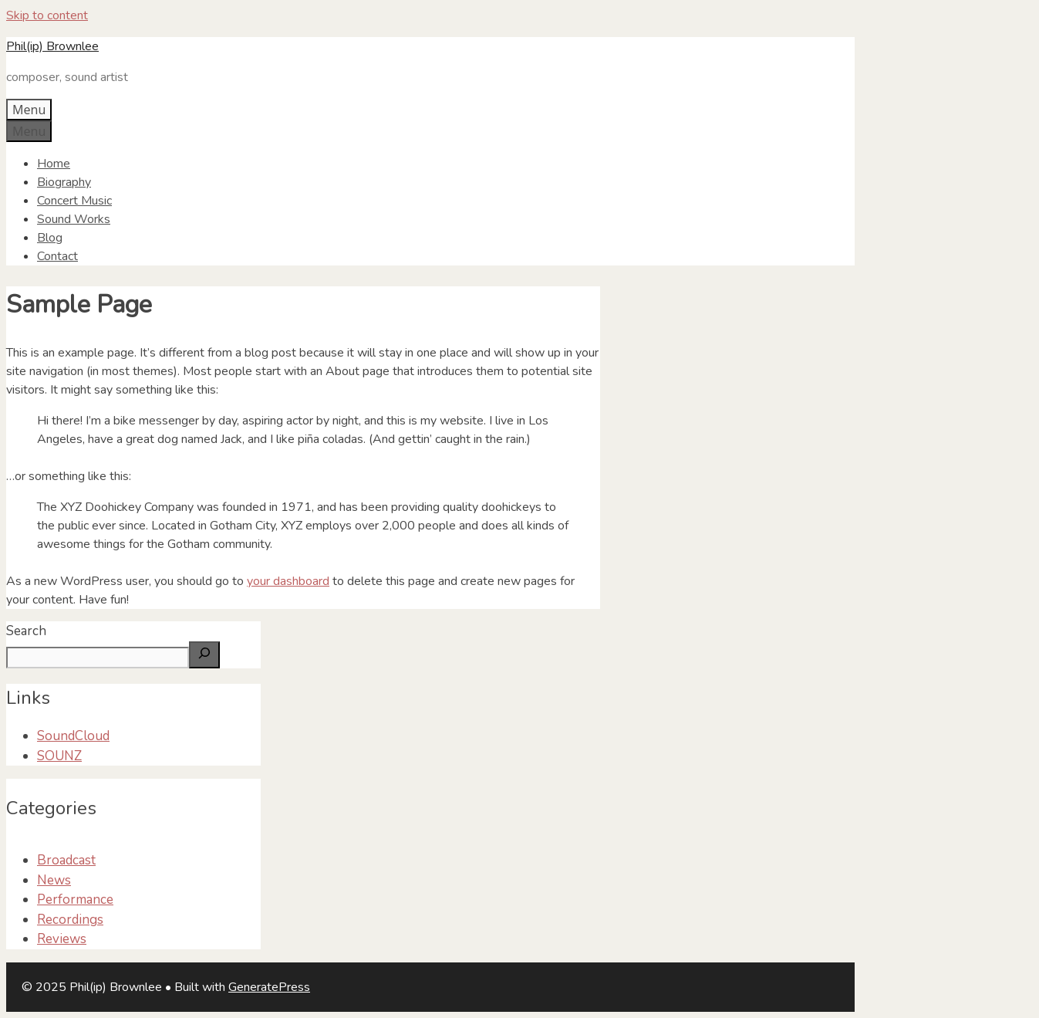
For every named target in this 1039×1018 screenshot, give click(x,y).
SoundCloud (73, 736)
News (54, 880)
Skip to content (47, 15)
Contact (57, 256)
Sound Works (73, 219)
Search (26, 631)
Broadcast (66, 860)
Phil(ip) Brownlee (52, 46)
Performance (75, 899)
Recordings (70, 919)
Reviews (61, 939)
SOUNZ (59, 756)
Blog (49, 237)
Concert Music (74, 200)
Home (53, 163)
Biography (64, 182)
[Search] (204, 654)
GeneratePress (269, 987)
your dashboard (288, 581)
